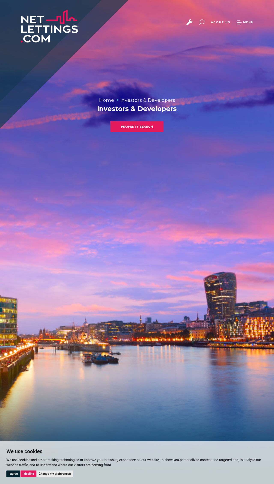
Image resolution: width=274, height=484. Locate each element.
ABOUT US (220, 22)
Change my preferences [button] (55, 473)
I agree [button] (13, 473)
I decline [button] (28, 473)
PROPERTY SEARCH (137, 127)
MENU (245, 22)
